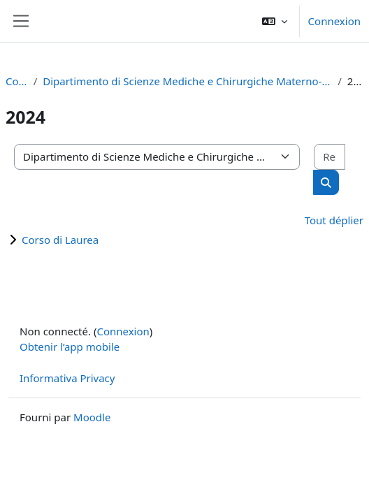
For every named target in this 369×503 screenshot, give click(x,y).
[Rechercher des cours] (329, 157)
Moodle (91, 417)
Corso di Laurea (60, 240)
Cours (17, 81)
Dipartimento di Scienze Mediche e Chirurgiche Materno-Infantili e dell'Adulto (187, 81)
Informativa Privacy (67, 378)
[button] (274, 21)
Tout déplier (334, 220)
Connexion (334, 21)
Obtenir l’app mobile (70, 346)
